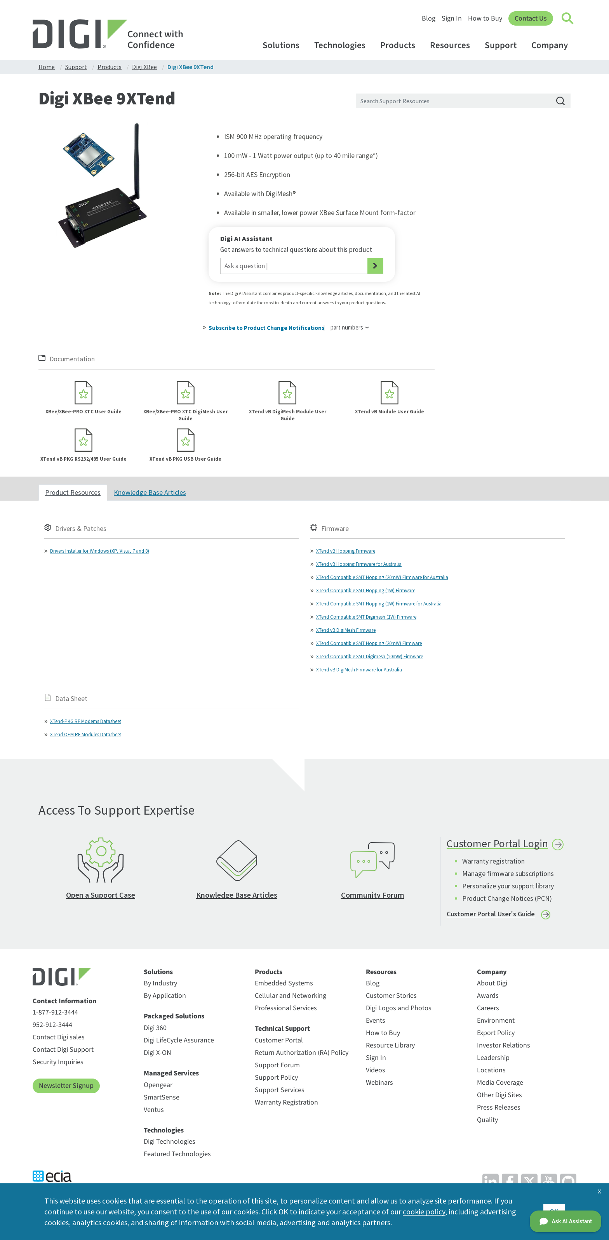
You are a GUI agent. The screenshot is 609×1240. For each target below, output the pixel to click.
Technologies (343, 45)
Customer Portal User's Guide (491, 913)
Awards (488, 996)
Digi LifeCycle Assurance (179, 1040)
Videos (375, 1070)
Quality (487, 1120)
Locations (491, 1070)
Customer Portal (279, 1040)
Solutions (285, 45)
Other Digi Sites (499, 1095)
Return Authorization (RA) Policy (301, 1053)
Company (553, 45)
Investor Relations (503, 1045)
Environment (496, 1020)
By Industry (160, 983)
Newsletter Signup (66, 1086)
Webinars (379, 1082)
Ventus (154, 1110)
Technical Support (282, 1029)
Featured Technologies (177, 1154)
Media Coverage (500, 1082)
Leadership (493, 1058)
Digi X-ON (157, 1053)
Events (375, 1020)
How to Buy (485, 18)
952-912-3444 (52, 1025)
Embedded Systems (284, 983)
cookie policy (424, 1211)
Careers (488, 1008)
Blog (428, 18)
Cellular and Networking (290, 996)
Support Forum (277, 1065)
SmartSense (161, 1097)
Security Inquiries (58, 1062)
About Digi (492, 983)
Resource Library (390, 1045)
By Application (165, 996)
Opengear (158, 1085)
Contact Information (64, 1001)
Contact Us (531, 18)
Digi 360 (155, 1028)
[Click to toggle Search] (567, 18)
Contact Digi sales (59, 1037)
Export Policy (496, 1033)
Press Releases (498, 1107)
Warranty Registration (286, 1102)
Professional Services (286, 1008)
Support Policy (276, 1077)
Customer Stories (391, 996)
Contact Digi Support (63, 1049)
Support (504, 45)
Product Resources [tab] (73, 492)
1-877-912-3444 (55, 1012)
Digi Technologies (169, 1141)
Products (401, 45)
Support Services (279, 1090)
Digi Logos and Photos (399, 1008)
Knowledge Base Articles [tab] (150, 492)
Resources (453, 45)
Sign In (452, 18)
